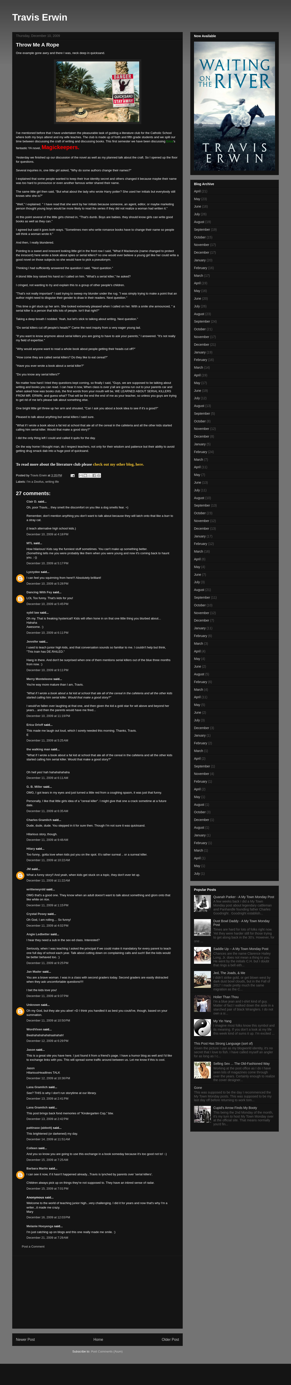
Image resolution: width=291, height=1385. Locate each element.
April (197, 191)
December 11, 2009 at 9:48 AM (47, 840)
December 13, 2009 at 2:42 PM (47, 1119)
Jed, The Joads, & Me (229, 973)
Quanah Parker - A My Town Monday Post (243, 897)
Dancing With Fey (39, 592)
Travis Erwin (39, 17)
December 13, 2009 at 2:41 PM (47, 1098)
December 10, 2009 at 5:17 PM (47, 563)
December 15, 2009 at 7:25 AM (47, 1160)
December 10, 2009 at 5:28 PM (47, 583)
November (201, 245)
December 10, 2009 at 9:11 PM (47, 670)
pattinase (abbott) (39, 1128)
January (200, 260)
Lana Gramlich (37, 1087)
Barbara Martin (37, 1168)
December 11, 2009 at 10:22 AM (48, 860)
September (202, 229)
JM (28, 869)
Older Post (170, 1340)
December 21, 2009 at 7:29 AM (47, 1237)
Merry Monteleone (39, 679)
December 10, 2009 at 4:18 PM (47, 534)
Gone (198, 1088)
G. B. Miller (34, 786)
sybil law (32, 612)
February (200, 268)
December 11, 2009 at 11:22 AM (48, 880)
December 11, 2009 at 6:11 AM (47, 778)
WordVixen (34, 1029)
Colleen (31, 1148)
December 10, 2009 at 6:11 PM (47, 632)
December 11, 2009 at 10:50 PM (48, 1020)
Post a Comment (33, 1246)
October (200, 237)
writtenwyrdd (35, 889)
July (197, 214)
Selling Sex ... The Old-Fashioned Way (241, 1063)
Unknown (33, 1005)
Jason (30, 1049)
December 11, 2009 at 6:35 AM (47, 811)
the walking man (38, 749)
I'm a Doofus (35, 481)
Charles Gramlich (39, 820)
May (197, 199)
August (199, 222)
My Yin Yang (222, 1021)
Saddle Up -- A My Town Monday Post (241, 949)
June (197, 206)
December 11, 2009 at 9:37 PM (47, 996)
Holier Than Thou (226, 997)
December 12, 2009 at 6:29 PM (47, 1041)
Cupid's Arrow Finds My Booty (235, 1108)
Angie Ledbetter (38, 934)
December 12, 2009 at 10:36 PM (48, 1078)
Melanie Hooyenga (39, 1226)
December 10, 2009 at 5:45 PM (47, 604)
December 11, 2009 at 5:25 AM (47, 740)
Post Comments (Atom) (107, 1351)
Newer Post (25, 1340)
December (201, 252)
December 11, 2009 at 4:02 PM (47, 925)
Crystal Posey (36, 914)
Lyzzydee (33, 572)
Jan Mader (33, 971)
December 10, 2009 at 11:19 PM (48, 716)
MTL (29, 543)
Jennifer (32, 641)
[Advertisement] (97, 1292)
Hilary (30, 848)
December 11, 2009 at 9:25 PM (47, 963)
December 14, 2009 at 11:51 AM (48, 1139)
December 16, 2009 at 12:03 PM (48, 1217)
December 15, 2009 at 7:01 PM (47, 1188)
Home (98, 1340)
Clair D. (31, 501)
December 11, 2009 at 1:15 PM (47, 905)
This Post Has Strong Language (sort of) (223, 1043)
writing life (52, 481)
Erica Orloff (34, 725)
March (198, 275)
